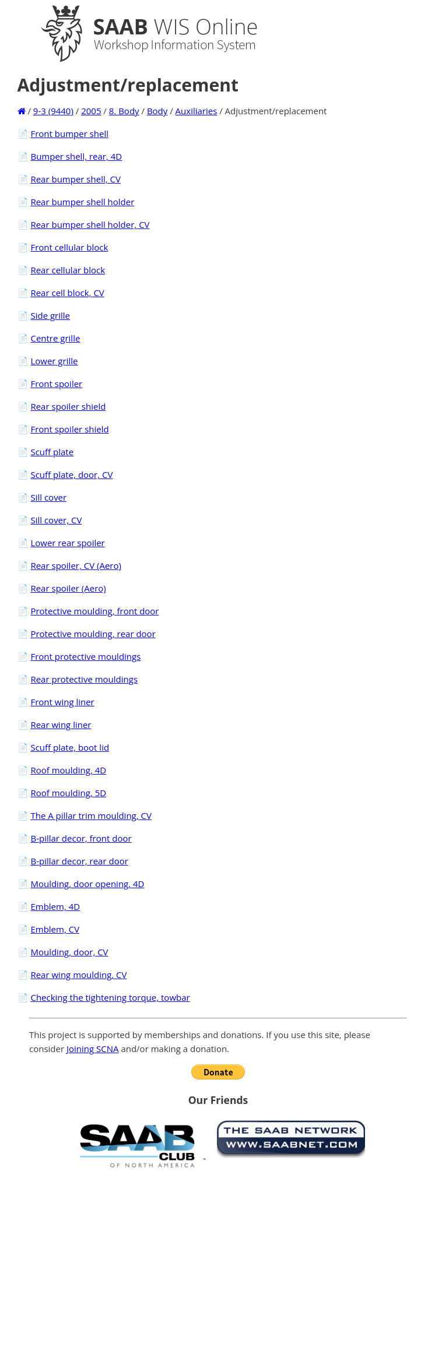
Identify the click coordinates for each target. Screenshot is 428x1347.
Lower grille (54, 361)
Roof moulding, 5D (68, 793)
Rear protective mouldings (84, 679)
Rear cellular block (67, 270)
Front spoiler (56, 383)
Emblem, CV (54, 929)
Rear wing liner (60, 724)
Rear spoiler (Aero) (68, 588)
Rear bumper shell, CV (75, 179)
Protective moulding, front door (94, 611)
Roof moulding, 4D (68, 770)
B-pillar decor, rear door (79, 861)
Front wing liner (62, 702)
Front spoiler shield (69, 429)
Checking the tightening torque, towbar (110, 997)
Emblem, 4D (55, 906)
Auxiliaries (196, 111)
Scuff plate (51, 452)
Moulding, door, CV (69, 952)
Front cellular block (69, 247)
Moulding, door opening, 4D (87, 883)
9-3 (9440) (53, 111)
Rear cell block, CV (67, 292)
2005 (91, 111)
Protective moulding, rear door (92, 633)
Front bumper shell (69, 133)
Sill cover (48, 497)
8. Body (124, 111)
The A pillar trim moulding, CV (90, 815)
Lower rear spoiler (67, 542)
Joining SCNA (92, 1048)
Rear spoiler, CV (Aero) (75, 565)
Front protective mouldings (85, 656)
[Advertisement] (218, 1257)
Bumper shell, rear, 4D (76, 156)
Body (157, 111)
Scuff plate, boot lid (69, 747)
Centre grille (55, 338)
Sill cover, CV (56, 520)
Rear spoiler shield (68, 406)
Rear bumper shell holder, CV (89, 224)
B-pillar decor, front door (80, 838)
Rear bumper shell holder (82, 201)
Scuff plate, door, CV (71, 474)
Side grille (50, 315)
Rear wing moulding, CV (78, 974)
